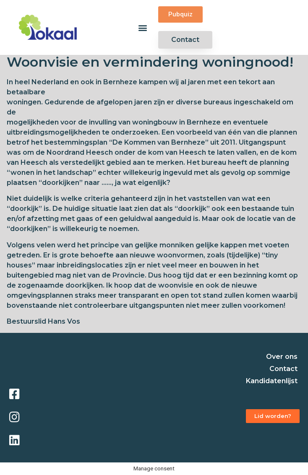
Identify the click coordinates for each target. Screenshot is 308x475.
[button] (143, 27)
